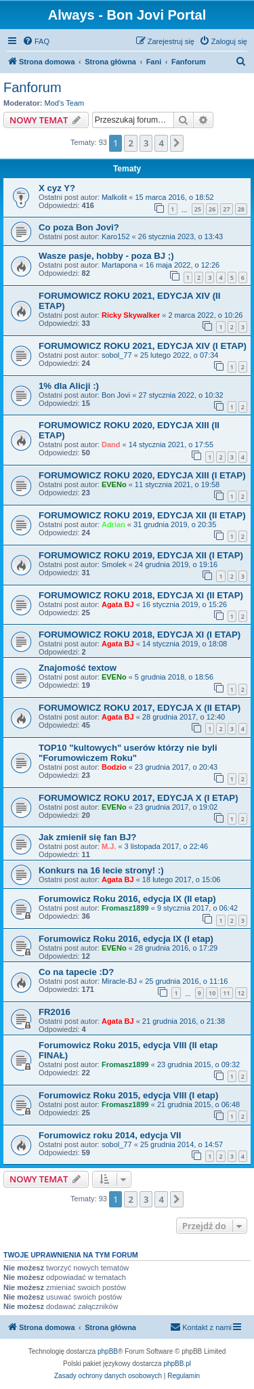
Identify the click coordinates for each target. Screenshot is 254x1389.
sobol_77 (117, 355)
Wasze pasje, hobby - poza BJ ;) (106, 256)
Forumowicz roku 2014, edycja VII (110, 1135)
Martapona (119, 265)
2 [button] (130, 143)
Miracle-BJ (119, 981)
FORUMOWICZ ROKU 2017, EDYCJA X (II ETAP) (139, 708)
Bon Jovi (116, 395)
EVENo (114, 484)
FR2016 (54, 1012)
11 (226, 993)
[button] (177, 143)
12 (241, 993)
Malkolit (114, 197)
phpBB (108, 1351)
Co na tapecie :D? (76, 972)
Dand (111, 444)
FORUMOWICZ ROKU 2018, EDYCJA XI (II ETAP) (141, 595)
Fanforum (32, 87)
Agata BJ (118, 604)
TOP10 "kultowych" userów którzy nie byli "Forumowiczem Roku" (128, 753)
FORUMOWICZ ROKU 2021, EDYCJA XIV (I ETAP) (143, 346)
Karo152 (116, 236)
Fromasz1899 (125, 908)
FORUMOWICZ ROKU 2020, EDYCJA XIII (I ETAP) (142, 475)
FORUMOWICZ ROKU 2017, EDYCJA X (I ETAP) (138, 798)
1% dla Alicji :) (69, 386)
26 (212, 209)
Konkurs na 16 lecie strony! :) (101, 870)
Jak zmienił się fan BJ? (87, 837)
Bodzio (114, 767)
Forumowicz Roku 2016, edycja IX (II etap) (127, 899)
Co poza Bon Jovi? (79, 227)
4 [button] (160, 143)
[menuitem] (35, 41)
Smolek (114, 564)
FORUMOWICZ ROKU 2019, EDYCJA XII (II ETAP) (142, 515)
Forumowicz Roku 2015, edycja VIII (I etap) (128, 1095)
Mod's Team (65, 103)
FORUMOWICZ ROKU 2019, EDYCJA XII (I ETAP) (141, 555)
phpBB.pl (177, 1363)
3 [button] (146, 143)
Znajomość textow (78, 668)
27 (226, 209)
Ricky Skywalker (131, 315)
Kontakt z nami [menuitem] (201, 1326)
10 (212, 993)
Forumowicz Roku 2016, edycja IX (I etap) (126, 939)
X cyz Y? (57, 188)
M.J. (109, 846)
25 (197, 209)
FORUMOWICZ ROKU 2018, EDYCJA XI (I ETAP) (139, 634)
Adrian (113, 524)
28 (241, 209)
